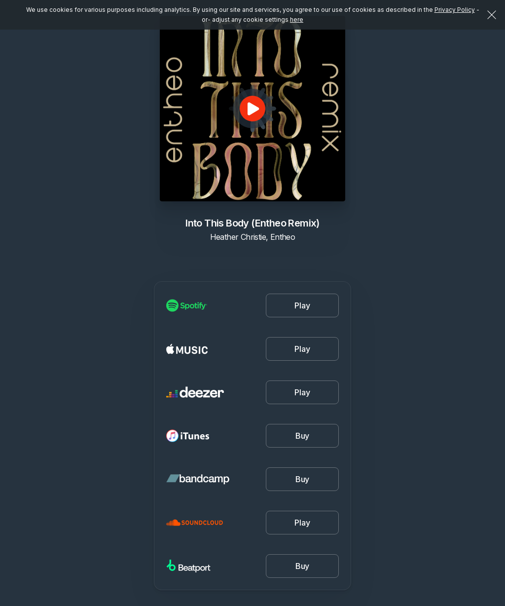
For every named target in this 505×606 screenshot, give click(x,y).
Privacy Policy (454, 9)
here (296, 19)
